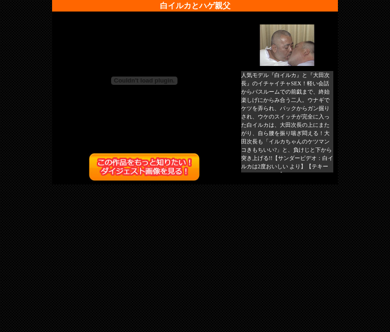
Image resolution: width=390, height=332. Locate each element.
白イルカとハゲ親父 (195, 5)
